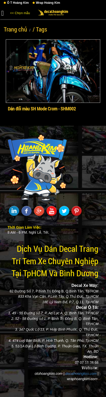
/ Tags (40, 29)
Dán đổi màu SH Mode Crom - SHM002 (42, 109)
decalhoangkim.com (81, 374)
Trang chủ (15, 29)
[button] (2, 12)
